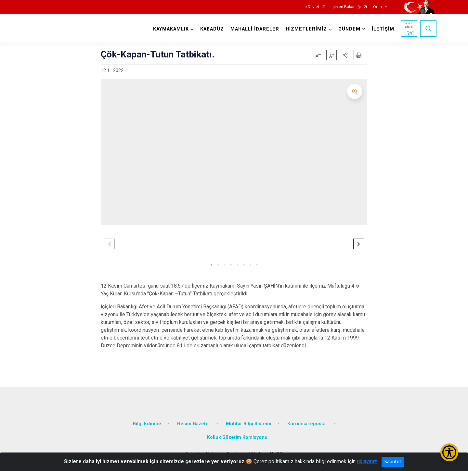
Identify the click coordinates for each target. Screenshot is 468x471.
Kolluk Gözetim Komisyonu (237, 437)
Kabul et (392, 461)
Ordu (377, 7)
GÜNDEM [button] (349, 29)
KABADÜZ (212, 29)
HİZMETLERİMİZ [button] (306, 29)
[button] (345, 55)
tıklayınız (367, 461)
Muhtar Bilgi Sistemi (248, 424)
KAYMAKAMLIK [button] (171, 29)
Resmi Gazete (193, 424)
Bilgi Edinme (147, 424)
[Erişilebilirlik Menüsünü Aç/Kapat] (449, 452)
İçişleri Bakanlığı (346, 7)
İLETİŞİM (383, 29)
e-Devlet (312, 7)
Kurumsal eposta (307, 424)
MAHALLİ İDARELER (254, 29)
